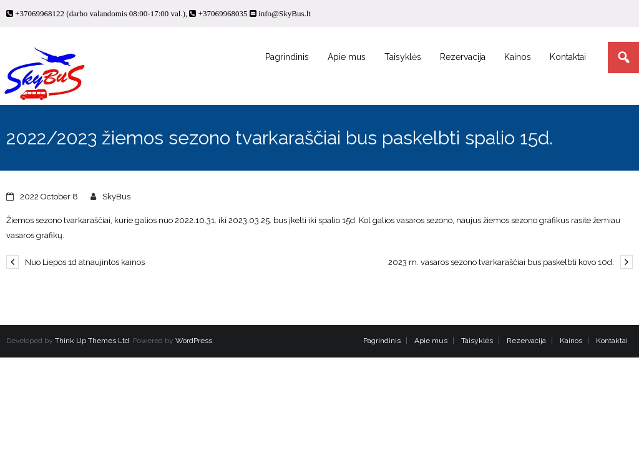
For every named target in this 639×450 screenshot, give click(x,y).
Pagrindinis (382, 340)
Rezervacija (526, 340)
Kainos (571, 340)
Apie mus (430, 340)
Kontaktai (612, 340)
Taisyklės (477, 340)
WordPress (193, 340)
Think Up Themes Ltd (92, 340)
